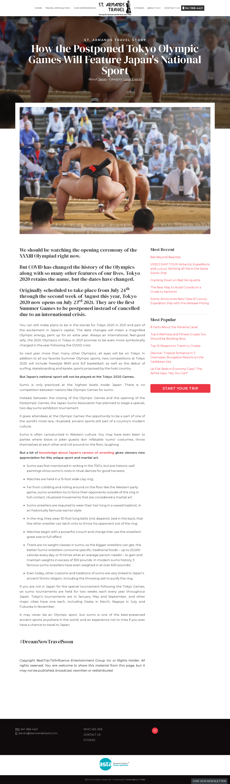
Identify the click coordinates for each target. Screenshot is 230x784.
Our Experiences (85, 8)
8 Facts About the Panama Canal (174, 327)
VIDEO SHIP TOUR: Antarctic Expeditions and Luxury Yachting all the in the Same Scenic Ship (180, 269)
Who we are (93, 729)
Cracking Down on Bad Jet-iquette (175, 280)
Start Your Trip (180, 388)
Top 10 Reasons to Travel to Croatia (175, 346)
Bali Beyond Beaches (165, 257)
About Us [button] (153, 8)
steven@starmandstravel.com (38, 733)
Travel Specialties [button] (57, 8)
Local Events (133, 79)
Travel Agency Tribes (135, 779)
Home (38, 8)
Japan (102, 79)
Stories (139, 8)
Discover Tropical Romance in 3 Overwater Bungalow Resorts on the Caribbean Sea (177, 357)
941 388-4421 (193, 8)
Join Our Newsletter (209, 781)
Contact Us (172, 8)
